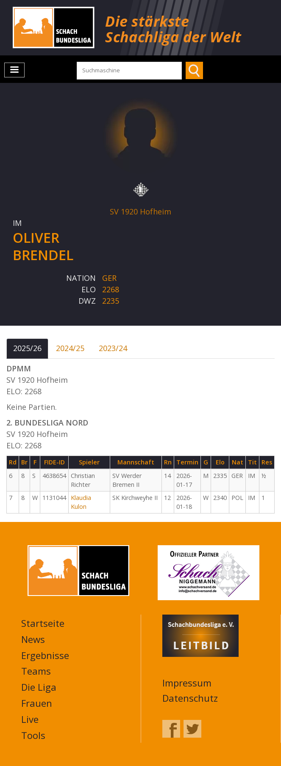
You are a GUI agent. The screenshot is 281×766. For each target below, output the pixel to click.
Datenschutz (190, 698)
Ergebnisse (45, 655)
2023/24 (113, 348)
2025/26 (27, 348)
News (33, 639)
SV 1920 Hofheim (140, 211)
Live (30, 719)
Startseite (42, 623)
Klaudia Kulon (81, 502)
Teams (36, 670)
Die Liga (38, 687)
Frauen (36, 703)
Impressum (186, 682)
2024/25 (70, 348)
